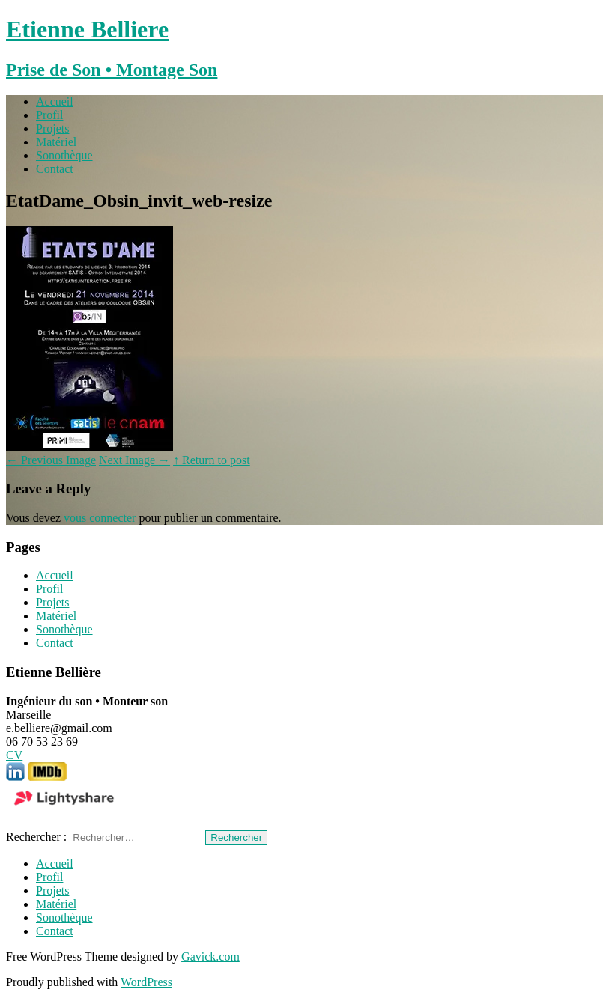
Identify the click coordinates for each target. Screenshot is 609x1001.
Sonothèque (64, 155)
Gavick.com (210, 956)
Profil (49, 115)
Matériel (56, 142)
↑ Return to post (211, 460)
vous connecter (100, 517)
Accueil (54, 101)
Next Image (134, 460)
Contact (54, 168)
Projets (52, 128)
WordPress (146, 982)
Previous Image (51, 460)
